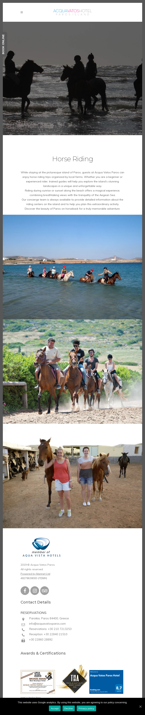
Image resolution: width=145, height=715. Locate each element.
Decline (68, 708)
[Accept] (140, 706)
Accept (55, 708)
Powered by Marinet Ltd (35, 574)
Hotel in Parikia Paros (31, 697)
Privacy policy (86, 708)
